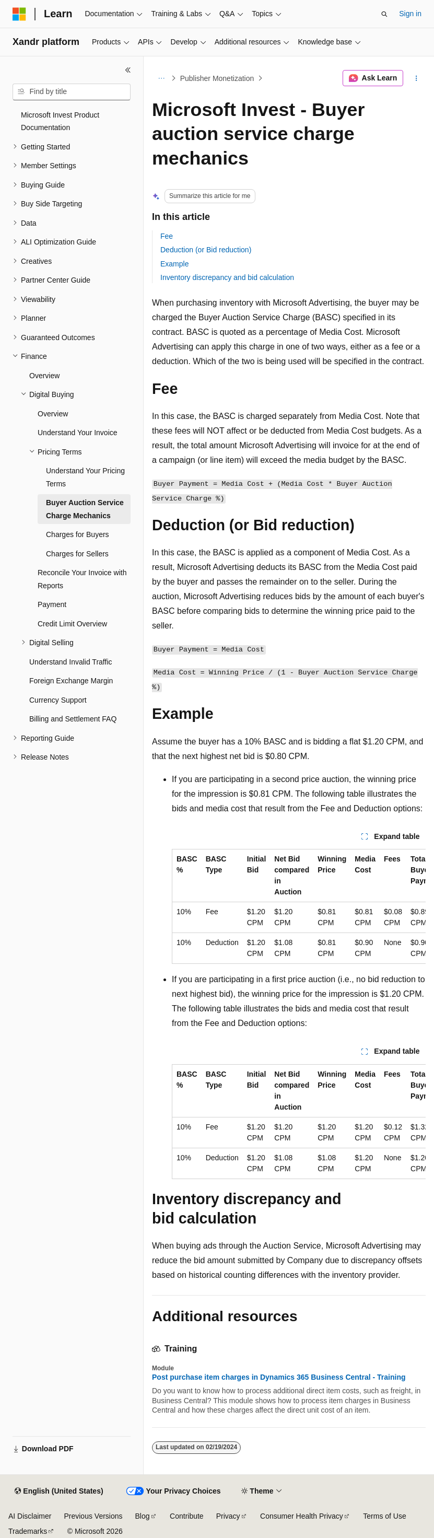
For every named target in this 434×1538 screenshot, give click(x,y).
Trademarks (27, 1531)
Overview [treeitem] (44, 375)
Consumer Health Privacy (301, 1516)
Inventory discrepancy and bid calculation (227, 277)
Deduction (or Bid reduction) (205, 250)
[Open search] (384, 14)
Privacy (228, 1516)
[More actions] (416, 78)
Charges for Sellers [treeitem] (77, 554)
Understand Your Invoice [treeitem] (78, 432)
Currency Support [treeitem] (58, 700)
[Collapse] (128, 70)
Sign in (410, 13)
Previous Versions (93, 1516)
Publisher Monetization (217, 78)
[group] (299, 906)
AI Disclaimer (29, 1516)
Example (174, 264)
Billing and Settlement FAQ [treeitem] (72, 719)
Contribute (187, 1516)
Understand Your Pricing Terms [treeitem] (85, 477)
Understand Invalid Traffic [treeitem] (70, 662)
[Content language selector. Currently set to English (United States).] (58, 1491)
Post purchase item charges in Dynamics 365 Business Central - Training (279, 1377)
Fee (166, 236)
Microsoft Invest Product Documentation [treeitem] (60, 121)
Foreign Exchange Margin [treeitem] (71, 681)
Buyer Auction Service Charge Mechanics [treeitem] (85, 509)
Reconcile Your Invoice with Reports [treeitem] (82, 579)
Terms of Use (384, 1516)
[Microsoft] (19, 14)
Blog (142, 1516)
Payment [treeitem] (52, 604)
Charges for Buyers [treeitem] (77, 534)
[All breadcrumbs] (161, 78)
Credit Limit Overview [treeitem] (72, 624)
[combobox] (72, 92)
